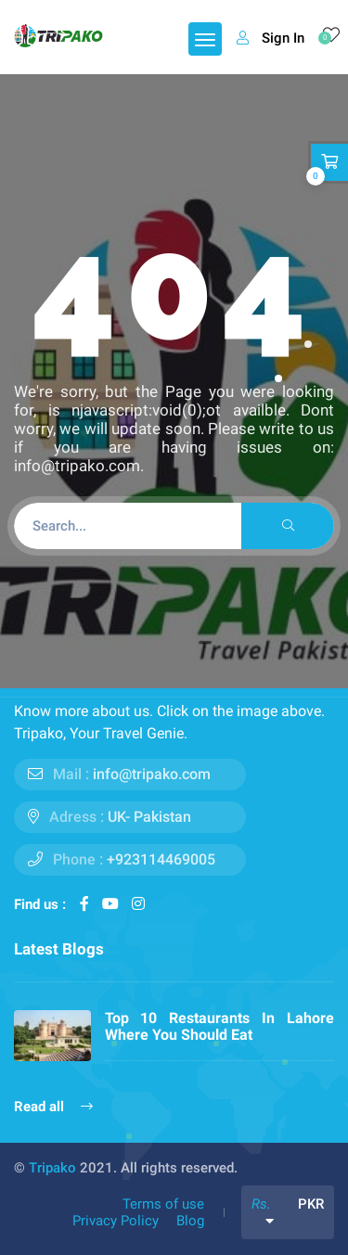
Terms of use (163, 1204)
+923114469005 (161, 859)
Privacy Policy (115, 1220)
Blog (190, 1220)
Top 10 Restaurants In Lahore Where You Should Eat (220, 1026)
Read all (53, 1106)
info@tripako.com (152, 774)
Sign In (270, 38)
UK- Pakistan (149, 817)
